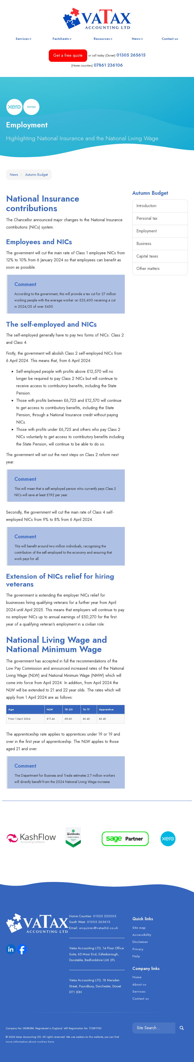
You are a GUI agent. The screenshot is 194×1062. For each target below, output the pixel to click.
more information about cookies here (30, 1042)
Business (143, 243)
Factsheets (62, 38)
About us (139, 984)
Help (136, 956)
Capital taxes (147, 256)
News (137, 38)
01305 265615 (131, 55)
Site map (139, 927)
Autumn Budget (36, 174)
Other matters (148, 268)
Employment (146, 231)
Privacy (137, 949)
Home (136, 977)
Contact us (170, 38)
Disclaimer (140, 941)
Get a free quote (68, 55)
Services (23, 38)
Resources (103, 38)
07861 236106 (108, 65)
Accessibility (141, 934)
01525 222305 (104, 916)
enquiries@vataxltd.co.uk (98, 928)
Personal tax (146, 218)
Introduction (146, 206)
